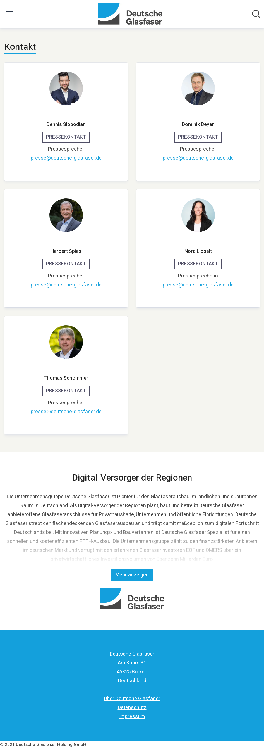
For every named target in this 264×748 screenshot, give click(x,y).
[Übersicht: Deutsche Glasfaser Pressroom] (130, 14)
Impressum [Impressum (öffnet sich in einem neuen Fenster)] (132, 716)
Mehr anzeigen (132, 575)
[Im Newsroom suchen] (256, 14)
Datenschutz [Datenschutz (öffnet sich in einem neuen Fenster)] (132, 707)
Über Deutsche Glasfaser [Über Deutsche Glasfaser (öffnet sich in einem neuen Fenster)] (132, 698)
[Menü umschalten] (9, 14)
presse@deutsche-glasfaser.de (66, 158)
